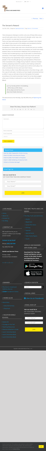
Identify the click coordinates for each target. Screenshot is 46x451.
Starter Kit (6, 322)
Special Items (30, 233)
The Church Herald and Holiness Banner (10, 288)
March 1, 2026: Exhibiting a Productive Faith (15, 160)
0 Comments (35, 28)
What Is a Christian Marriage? (12, 162)
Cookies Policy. (16, 449)
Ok (41, 446)
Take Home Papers (31, 236)
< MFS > (31, 348)
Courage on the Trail (9, 324)
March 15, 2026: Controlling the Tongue (14, 155)
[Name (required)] (23, 130)
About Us (5, 215)
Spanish (28, 230)
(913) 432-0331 (11, 243)
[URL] (23, 136)
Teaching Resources (9, 327)
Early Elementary (9, 305)
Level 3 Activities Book (9, 337)
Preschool (7, 308)
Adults (28, 219)
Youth (27, 239)
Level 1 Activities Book (9, 332)
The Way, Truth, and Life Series (33, 216)
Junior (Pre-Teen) (31, 225)
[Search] (43, 287)
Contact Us (6, 218)
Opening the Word (19, 28)
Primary (28, 227)
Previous (35, 18)
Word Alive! (6, 302)
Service (29, 28)
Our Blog (5, 220)
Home (4, 213)
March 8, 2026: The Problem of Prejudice (15, 157)
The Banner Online (10, 291)
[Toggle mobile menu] (43, 8)
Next (41, 18)
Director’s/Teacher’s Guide (10, 329)
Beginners (29, 222)
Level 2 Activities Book (9, 334)
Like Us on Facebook (34, 298)
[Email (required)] (23, 133)
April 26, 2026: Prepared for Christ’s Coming (15, 153)
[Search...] (33, 287)
